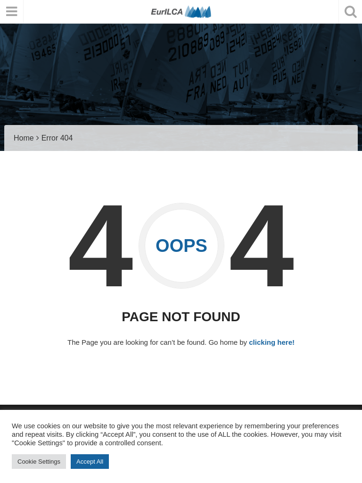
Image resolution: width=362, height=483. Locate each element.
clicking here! (272, 342)
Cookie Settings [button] (38, 461)
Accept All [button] (89, 461)
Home (24, 138)
